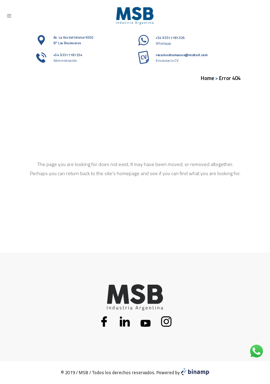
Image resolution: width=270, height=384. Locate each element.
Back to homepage (135, 203)
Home (207, 78)
